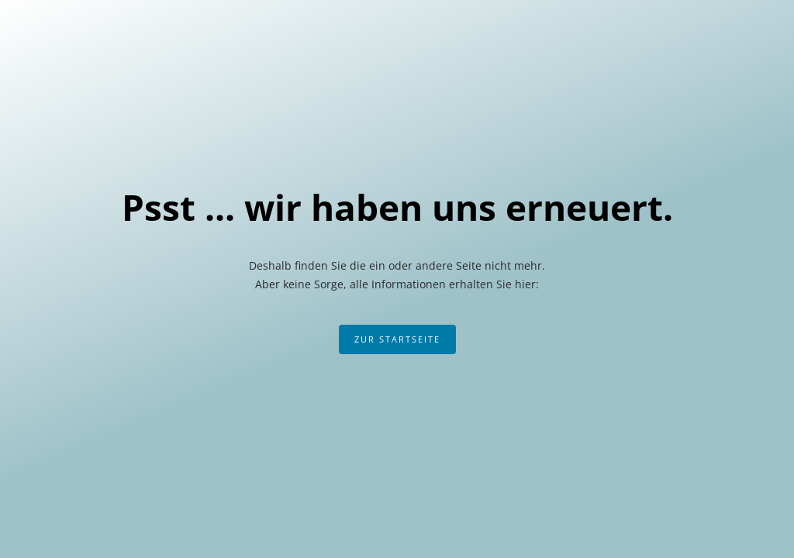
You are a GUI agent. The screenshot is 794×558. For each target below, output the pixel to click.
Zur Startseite (397, 339)
